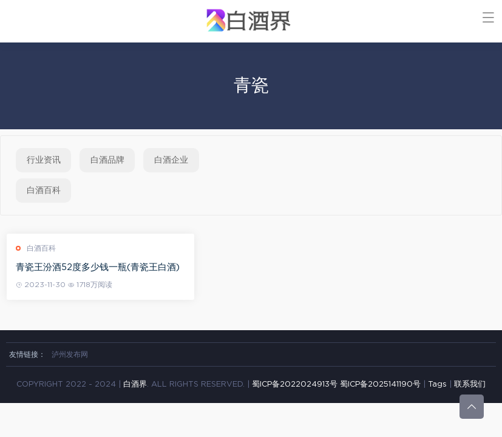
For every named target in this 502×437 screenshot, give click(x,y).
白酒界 (135, 384)
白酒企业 (171, 160)
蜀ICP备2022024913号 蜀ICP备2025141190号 (337, 384)
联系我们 (470, 384)
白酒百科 (44, 190)
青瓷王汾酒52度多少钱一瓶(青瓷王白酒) (100, 267)
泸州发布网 (70, 354)
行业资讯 (44, 160)
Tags (437, 384)
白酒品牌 (107, 160)
